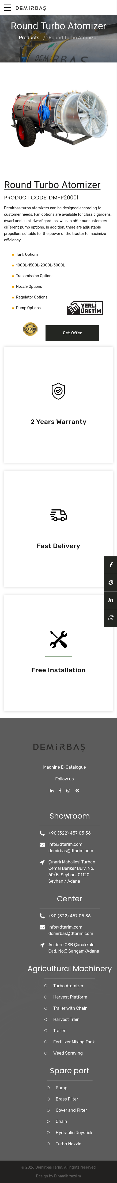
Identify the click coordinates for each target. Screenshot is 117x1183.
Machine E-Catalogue (64, 745)
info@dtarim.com (96, 844)
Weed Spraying (98, 1053)
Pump (92, 1087)
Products (29, 38)
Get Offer (72, 333)
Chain (92, 1121)
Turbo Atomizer (99, 985)
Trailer (90, 1030)
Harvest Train (97, 1019)
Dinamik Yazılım (67, 1176)
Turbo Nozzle (99, 1143)
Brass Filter (97, 1099)
